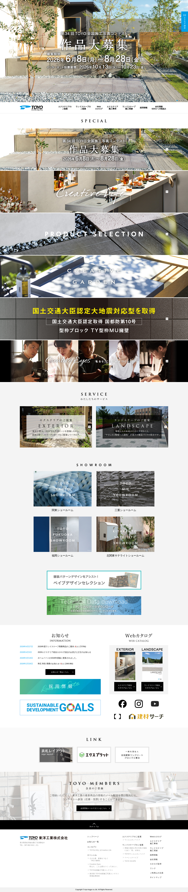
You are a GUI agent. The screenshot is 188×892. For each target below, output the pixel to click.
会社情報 (154, 859)
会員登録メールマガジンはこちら (94, 808)
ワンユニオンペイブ (132, 840)
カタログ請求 (156, 864)
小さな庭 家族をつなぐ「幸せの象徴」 (99, 859)
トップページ (93, 837)
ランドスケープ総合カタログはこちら (152, 686)
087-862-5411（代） (31, 845)
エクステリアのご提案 (64, 107)
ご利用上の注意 (156, 873)
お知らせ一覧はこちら (60, 672)
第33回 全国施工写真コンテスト (104, 875)
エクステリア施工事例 (112, 107)
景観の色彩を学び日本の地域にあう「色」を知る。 (136, 849)
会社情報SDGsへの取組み (159, 107)
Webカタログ (99, 107)
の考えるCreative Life (100, 850)
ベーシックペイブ (131, 858)
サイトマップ (156, 877)
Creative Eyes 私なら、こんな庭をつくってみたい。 (104, 865)
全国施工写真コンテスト (101, 870)
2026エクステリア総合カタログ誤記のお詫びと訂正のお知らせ (64, 652)
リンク (153, 868)
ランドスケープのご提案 (83, 107)
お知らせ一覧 (93, 842)
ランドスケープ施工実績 (129, 107)
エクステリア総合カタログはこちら (125, 686)
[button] (177, 100)
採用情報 (143, 108)
